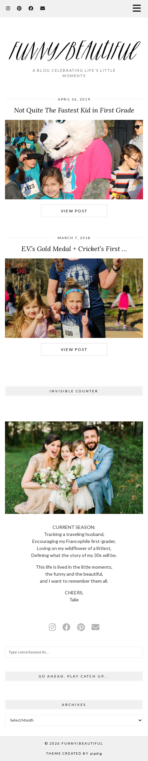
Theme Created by (74, 753)
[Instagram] (8, 8)
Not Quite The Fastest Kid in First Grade (74, 110)
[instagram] (52, 627)
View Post (74, 210)
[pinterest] (81, 627)
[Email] (42, 8)
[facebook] (67, 627)
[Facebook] (31, 8)
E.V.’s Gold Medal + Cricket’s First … (74, 248)
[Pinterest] (19, 8)
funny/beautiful (82, 743)
